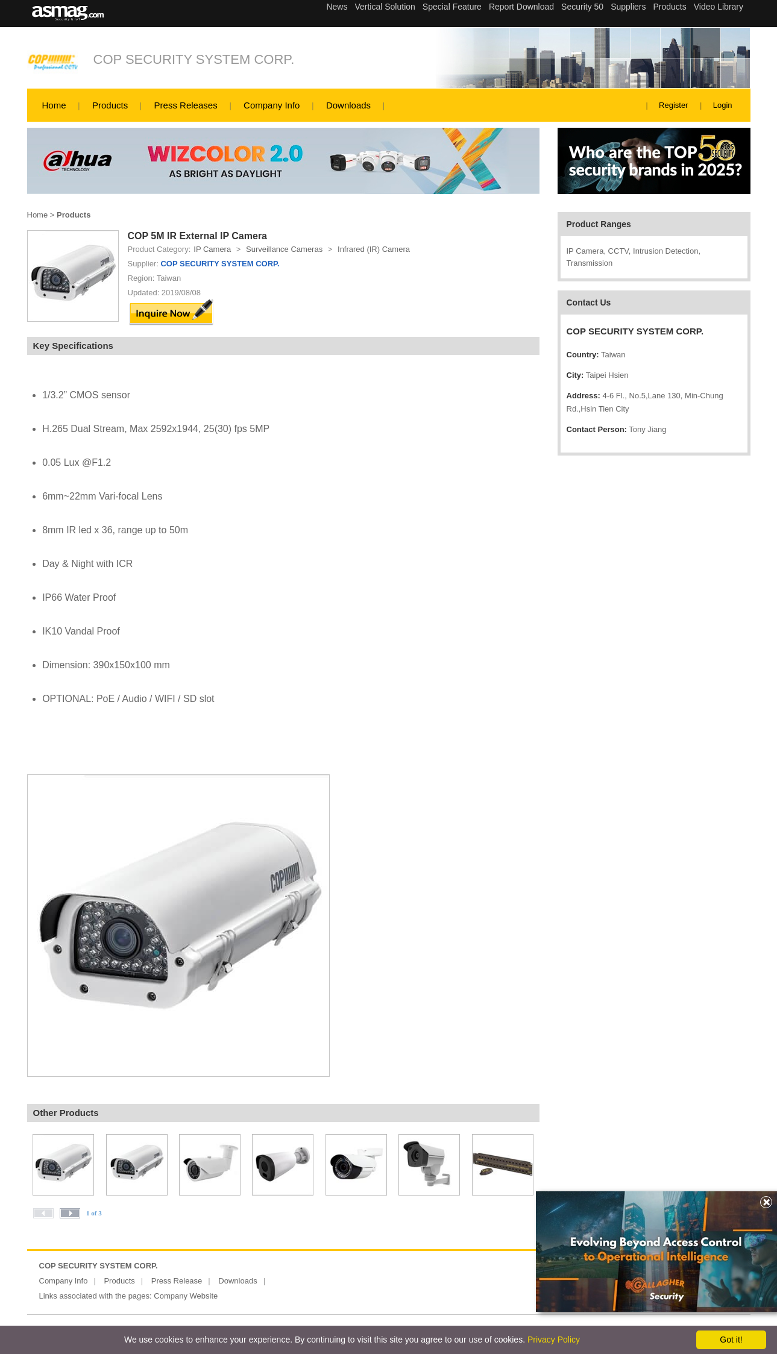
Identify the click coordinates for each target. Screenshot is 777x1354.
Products (110, 105)
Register (673, 105)
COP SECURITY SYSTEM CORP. (194, 59)
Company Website (186, 1295)
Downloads (348, 105)
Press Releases (186, 105)
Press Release (177, 1280)
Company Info (272, 105)
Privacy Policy (553, 1339)
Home (54, 105)
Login (722, 105)
